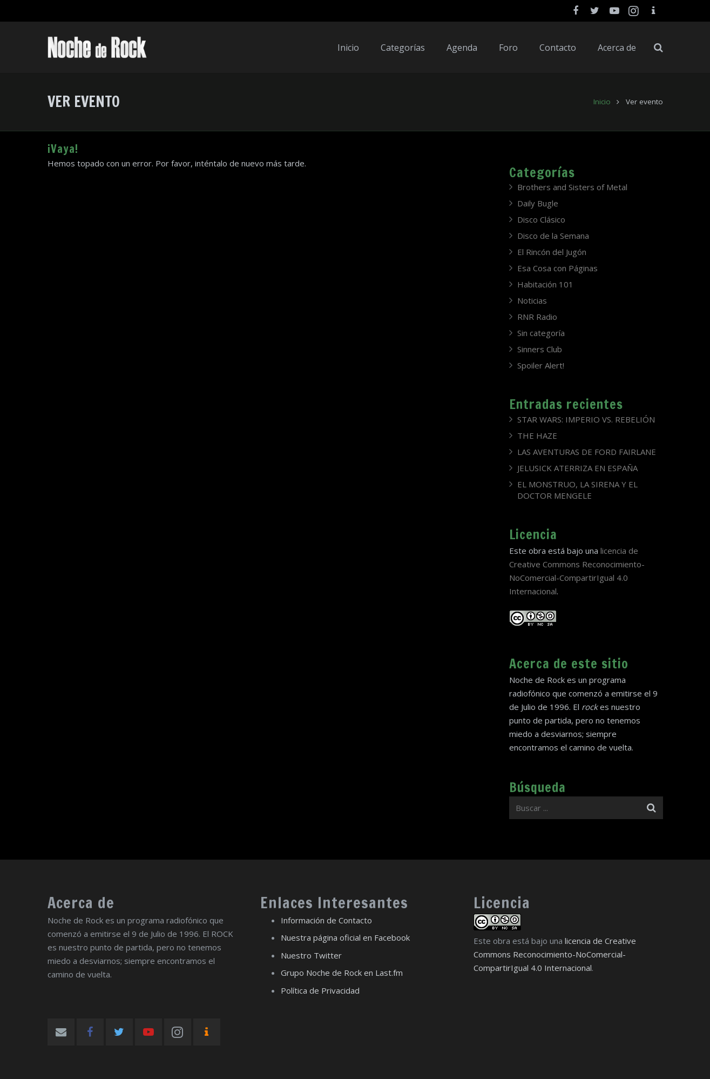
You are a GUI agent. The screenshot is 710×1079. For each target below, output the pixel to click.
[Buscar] (658, 47)
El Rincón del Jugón (551, 251)
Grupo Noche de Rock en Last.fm (342, 972)
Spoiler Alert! (540, 365)
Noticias (532, 300)
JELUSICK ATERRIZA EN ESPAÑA (577, 468)
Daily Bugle (537, 203)
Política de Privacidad (320, 990)
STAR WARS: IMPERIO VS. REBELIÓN (586, 419)
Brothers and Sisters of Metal (572, 187)
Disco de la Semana (553, 235)
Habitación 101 (545, 284)
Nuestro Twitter (311, 955)
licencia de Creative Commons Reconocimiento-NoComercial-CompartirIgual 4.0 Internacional (555, 954)
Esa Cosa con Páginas (557, 268)
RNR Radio (537, 316)
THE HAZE (537, 435)
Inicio (602, 101)
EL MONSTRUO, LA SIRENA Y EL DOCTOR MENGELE (577, 490)
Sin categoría (541, 332)
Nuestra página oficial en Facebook (345, 937)
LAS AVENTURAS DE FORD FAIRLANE (586, 451)
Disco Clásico (541, 219)
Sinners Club (539, 349)
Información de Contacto (326, 920)
